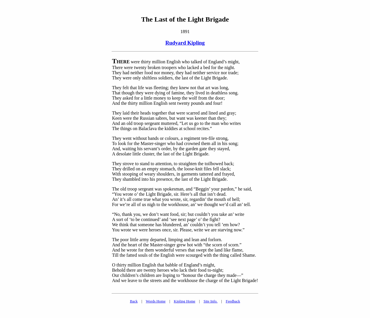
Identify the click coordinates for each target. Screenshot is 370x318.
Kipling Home (185, 301)
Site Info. (210, 301)
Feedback (233, 301)
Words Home (156, 301)
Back (134, 301)
